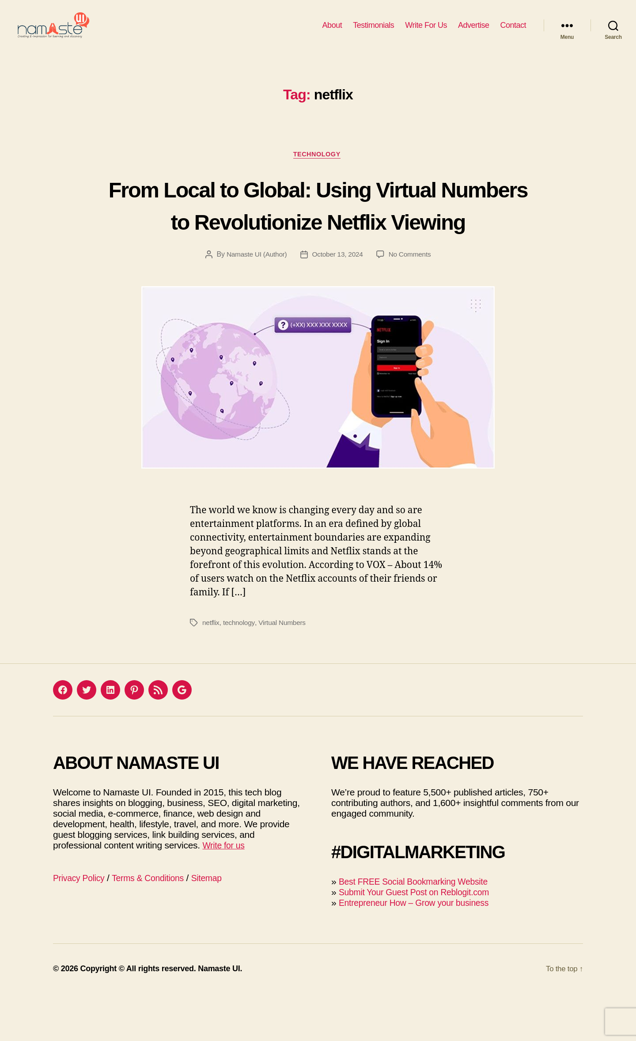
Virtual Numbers (284, 670)
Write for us (225, 892)
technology (239, 670)
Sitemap (218, 925)
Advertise (473, 31)
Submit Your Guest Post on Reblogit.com (420, 939)
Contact (513, 31)
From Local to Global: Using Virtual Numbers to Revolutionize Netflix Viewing (318, 234)
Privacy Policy (81, 925)
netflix (211, 670)
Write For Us (426, 31)
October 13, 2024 (337, 301)
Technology (317, 168)
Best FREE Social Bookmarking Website (420, 929)
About (332, 31)
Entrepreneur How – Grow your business (420, 950)
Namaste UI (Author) (255, 301)
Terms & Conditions (155, 925)
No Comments (411, 301)
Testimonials (373, 31)
